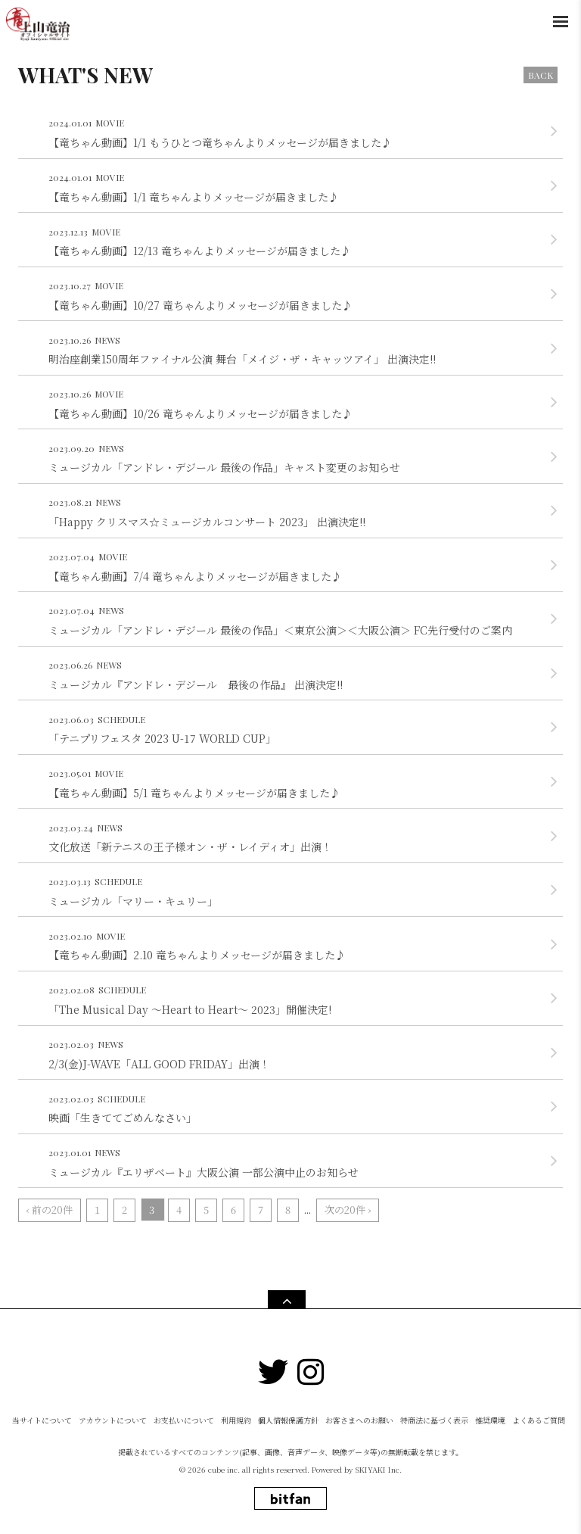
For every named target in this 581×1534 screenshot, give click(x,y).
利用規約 (236, 1420)
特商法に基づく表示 (434, 1420)
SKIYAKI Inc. (379, 1469)
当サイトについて (42, 1420)
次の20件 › (348, 1209)
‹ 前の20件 (49, 1209)
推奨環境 (490, 1420)
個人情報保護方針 (288, 1420)
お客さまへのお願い (359, 1420)
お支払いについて (184, 1420)
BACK (540, 75)
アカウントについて (113, 1420)
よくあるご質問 (538, 1420)
